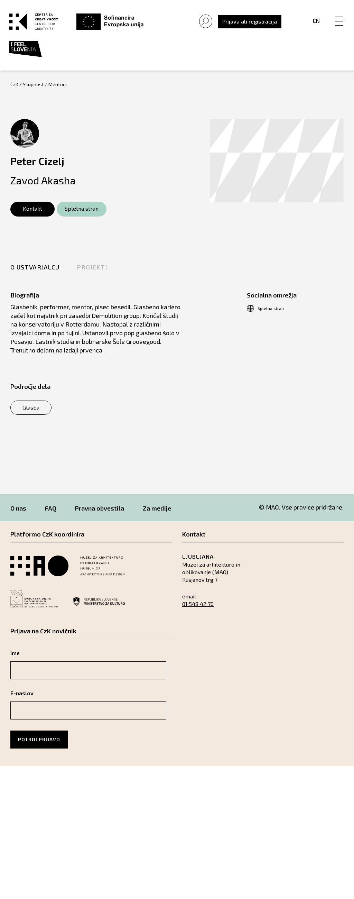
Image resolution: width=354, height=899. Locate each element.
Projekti (92, 272)
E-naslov (22, 698)
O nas (18, 513)
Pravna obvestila (99, 513)
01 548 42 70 (198, 608)
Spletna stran (82, 213)
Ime (15, 657)
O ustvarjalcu (34, 272)
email (189, 601)
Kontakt (32, 213)
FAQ (50, 513)
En (315, 23)
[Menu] (338, 16)
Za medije (157, 513)
